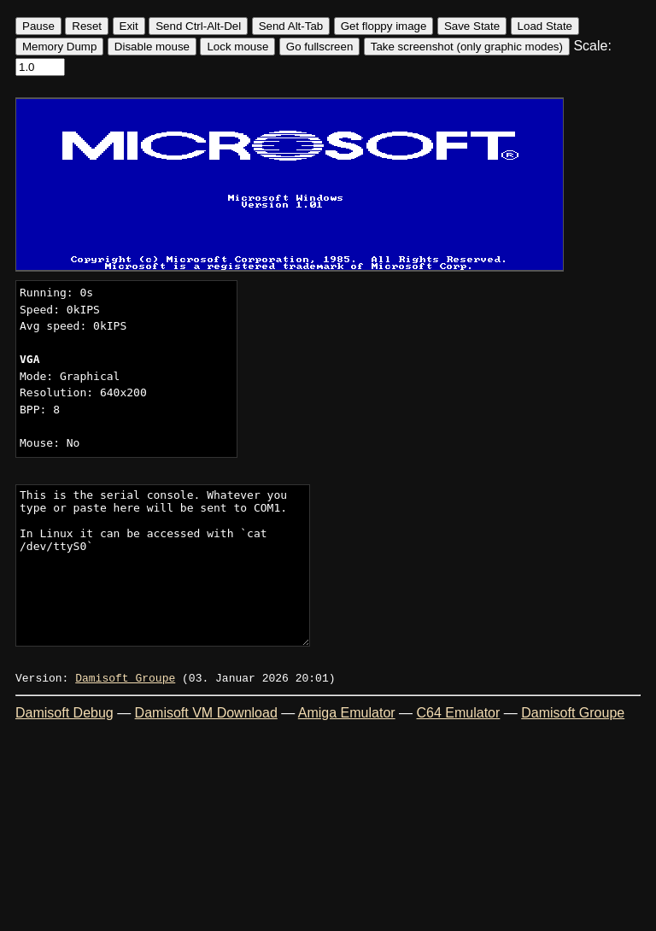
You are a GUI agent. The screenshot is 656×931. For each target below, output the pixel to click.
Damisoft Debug (64, 713)
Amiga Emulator (346, 713)
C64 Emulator (459, 713)
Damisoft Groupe (125, 677)
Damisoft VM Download (206, 713)
